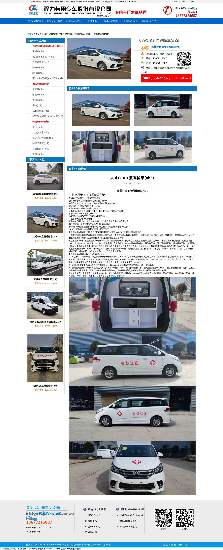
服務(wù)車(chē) (40, 132)
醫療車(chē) (38, 67)
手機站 (191, 2)
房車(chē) (37, 105)
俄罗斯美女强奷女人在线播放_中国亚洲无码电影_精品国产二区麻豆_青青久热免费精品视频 (40, 548)
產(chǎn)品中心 (73, 21)
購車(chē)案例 (111, 21)
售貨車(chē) (38, 94)
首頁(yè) (43, 34)
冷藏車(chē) (38, 100)
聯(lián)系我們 (179, 2)
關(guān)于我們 (54, 21)
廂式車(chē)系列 (128, 521)
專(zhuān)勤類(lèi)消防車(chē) (47, 78)
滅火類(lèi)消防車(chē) (43, 57)
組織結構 (92, 532)
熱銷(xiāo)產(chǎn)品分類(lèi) (78, 34)
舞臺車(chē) (38, 89)
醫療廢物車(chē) (40, 143)
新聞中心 (92, 21)
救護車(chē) (38, 73)
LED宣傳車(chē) (40, 111)
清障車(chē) (38, 127)
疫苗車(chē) (38, 154)
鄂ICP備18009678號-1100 (47, 544)
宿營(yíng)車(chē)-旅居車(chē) (47, 116)
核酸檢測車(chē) (40, 149)
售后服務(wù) (130, 21)
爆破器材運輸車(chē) (42, 138)
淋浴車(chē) (38, 51)
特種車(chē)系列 (128, 526)
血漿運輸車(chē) (100, 34)
